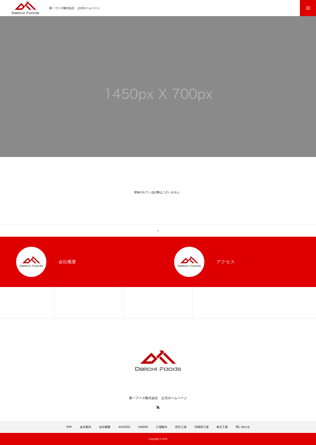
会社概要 (104, 426)
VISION (143, 426)
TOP (69, 426)
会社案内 (85, 426)
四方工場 (180, 426)
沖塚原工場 (201, 426)
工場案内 (161, 426)
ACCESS (124, 426)
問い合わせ (243, 426)
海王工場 (222, 426)
